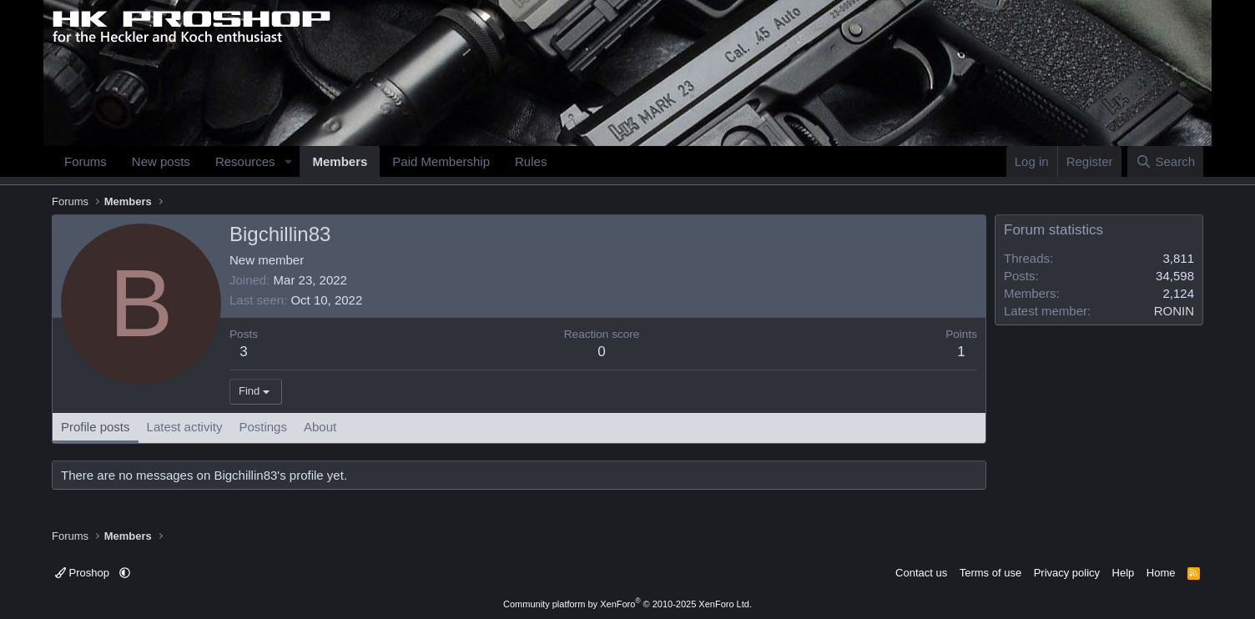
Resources (245, 161)
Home (1161, 572)
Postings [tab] (263, 427)
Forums (85, 161)
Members (339, 161)
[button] (288, 161)
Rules (531, 161)
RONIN (1174, 311)
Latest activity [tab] (185, 427)
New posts (161, 161)
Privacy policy (1067, 572)
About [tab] (320, 427)
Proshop (84, 572)
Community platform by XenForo (627, 604)
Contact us (921, 572)
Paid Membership (441, 161)
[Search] (1165, 161)
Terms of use (990, 572)
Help (1123, 572)
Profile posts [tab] (95, 427)
